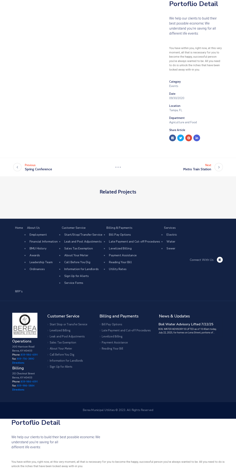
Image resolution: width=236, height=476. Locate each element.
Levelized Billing (120, 248)
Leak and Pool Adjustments (83, 242)
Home (19, 228)
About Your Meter (76, 255)
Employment (38, 235)
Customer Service (74, 228)
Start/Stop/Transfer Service (83, 235)
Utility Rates (117, 269)
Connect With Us (202, 260)
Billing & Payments (119, 228)
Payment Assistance (123, 255)
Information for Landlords (81, 269)
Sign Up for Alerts (76, 276)
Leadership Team (41, 262)
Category (175, 81)
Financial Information (44, 242)
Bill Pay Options (120, 235)
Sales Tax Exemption (78, 248)
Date (172, 93)
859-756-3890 (25, 358)
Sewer (171, 248)
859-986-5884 (25, 385)
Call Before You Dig (77, 262)
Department (177, 118)
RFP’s (18, 291)
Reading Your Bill (120, 262)
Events (173, 86)
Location (174, 105)
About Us (33, 228)
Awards (35, 255)
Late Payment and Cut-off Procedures (134, 242)
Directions (18, 362)
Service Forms (73, 283)
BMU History (38, 248)
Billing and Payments (119, 316)
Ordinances (37, 269)
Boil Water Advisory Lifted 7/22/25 (185, 324)
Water (171, 242)
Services (170, 228)
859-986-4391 (29, 354)
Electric (172, 235)
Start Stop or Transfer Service (68, 324)
